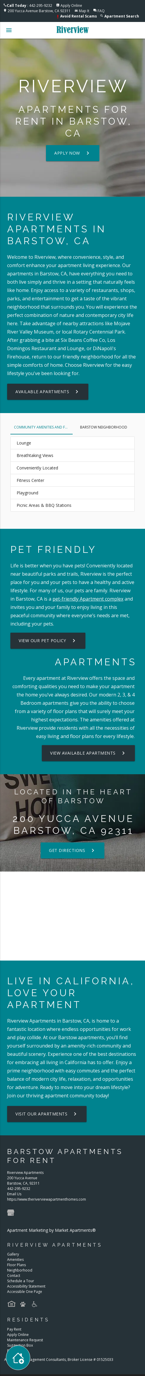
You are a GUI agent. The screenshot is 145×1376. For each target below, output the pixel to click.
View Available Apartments (88, 753)
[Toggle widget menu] (18, 1357)
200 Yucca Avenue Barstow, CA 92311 (39, 10)
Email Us (14, 1193)
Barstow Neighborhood (103, 427)
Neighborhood (19, 1270)
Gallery (13, 1254)
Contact (13, 1275)
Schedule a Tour (20, 1280)
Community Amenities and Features (43, 427)
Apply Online (71, 5)
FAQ (101, 10)
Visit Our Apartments (46, 1114)
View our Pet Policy (48, 641)
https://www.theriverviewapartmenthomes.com (46, 1199)
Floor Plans (16, 1264)
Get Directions (72, 850)
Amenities (15, 1259)
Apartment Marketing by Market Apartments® (51, 1230)
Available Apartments (47, 392)
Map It (84, 10)
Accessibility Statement (26, 1286)
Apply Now (72, 153)
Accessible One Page (24, 1291)
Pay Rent (14, 1329)
